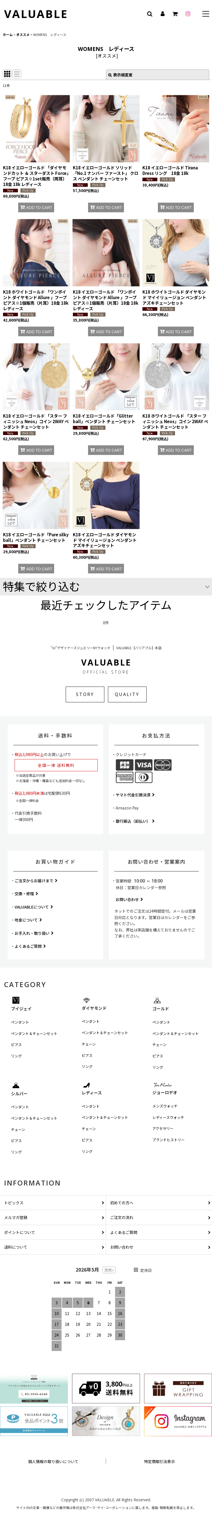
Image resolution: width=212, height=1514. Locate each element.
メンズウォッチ (164, 1106)
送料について (54, 1247)
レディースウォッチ (168, 1117)
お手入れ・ (34, 933)
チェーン (89, 1044)
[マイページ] (162, 13)
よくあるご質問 (30, 946)
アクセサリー (163, 1128)
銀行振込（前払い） (135, 821)
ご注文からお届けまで (36, 880)
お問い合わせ (129, 899)
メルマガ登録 (54, 1217)
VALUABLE (36, 13)
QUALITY (127, 694)
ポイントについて (54, 1232)
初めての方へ (160, 1202)
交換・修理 (26, 893)
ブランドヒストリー (168, 1139)
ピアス (16, 1044)
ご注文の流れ (160, 1217)
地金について (28, 920)
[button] (205, 14)
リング (16, 1055)
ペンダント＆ (34, 1034)
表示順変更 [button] (120, 74)
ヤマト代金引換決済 (135, 795)
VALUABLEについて (34, 907)
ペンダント (20, 1022)
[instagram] (188, 13)
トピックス (54, 1202)
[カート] (175, 13)
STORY (85, 694)
